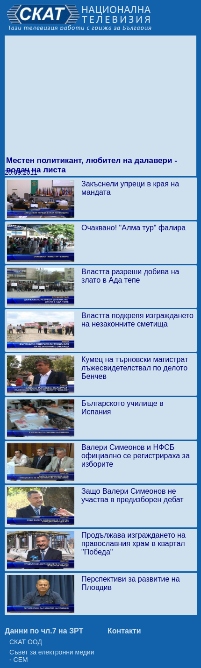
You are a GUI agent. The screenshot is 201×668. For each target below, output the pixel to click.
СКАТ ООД (25, 642)
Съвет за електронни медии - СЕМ (51, 655)
